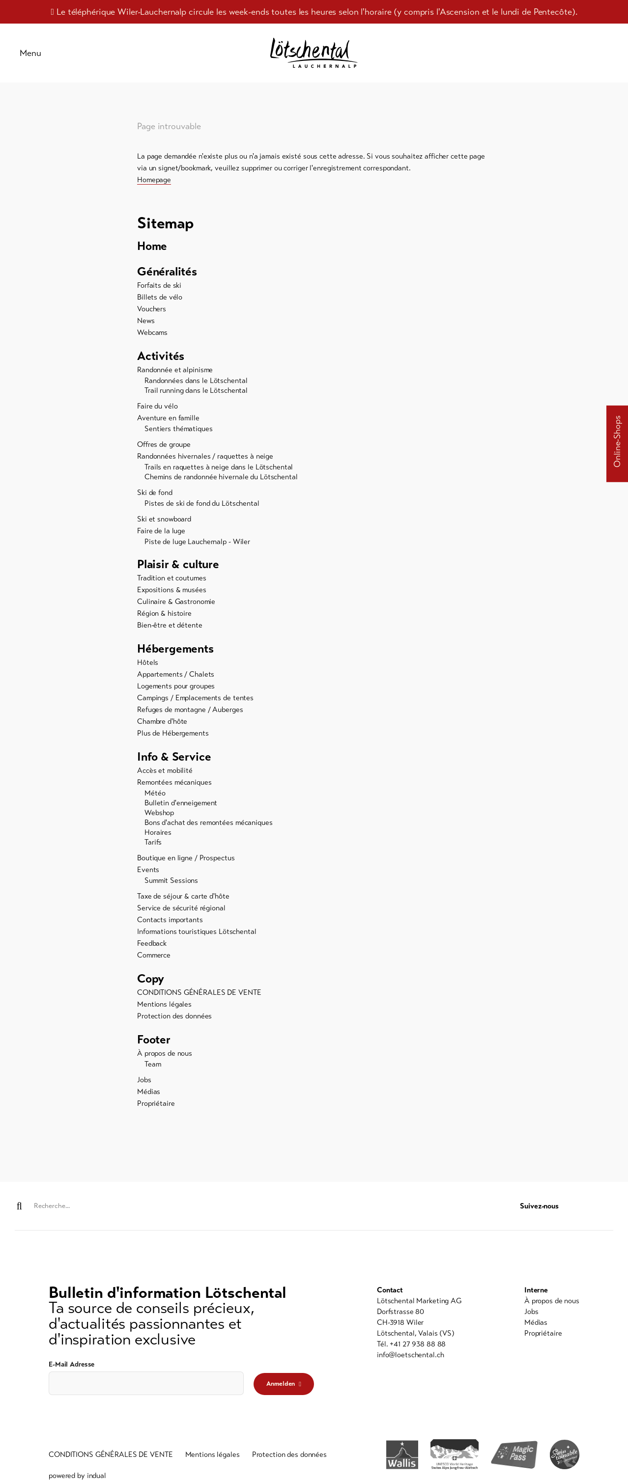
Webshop (159, 812)
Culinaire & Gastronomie (176, 601)
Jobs (144, 1079)
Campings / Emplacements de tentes (195, 697)
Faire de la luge (161, 530)
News (146, 320)
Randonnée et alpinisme (175, 369)
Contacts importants (170, 919)
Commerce (154, 955)
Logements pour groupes (176, 686)
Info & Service (174, 756)
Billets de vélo (159, 297)
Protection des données (174, 1016)
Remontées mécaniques (174, 782)
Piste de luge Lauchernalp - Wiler (197, 541)
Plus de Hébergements (173, 733)
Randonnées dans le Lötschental (195, 380)
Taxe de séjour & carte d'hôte (183, 896)
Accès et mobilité (165, 770)
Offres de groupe (164, 444)
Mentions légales (164, 1004)
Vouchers (151, 308)
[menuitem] (314, 246)
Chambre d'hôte (162, 721)
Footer (154, 1039)
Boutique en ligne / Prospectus (185, 857)
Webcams (152, 332)
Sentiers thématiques (178, 428)
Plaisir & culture (178, 564)
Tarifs (153, 842)
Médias (148, 1091)
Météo (154, 793)
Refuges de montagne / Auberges (190, 709)
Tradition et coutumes (171, 578)
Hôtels (147, 662)
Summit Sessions (171, 880)
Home (152, 246)
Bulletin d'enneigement (180, 802)
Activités (160, 356)
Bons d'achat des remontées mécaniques (208, 822)
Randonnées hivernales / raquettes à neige (205, 456)
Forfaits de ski (159, 285)
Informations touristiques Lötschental (197, 931)
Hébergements (175, 648)
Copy (150, 978)
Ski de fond (154, 492)
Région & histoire (164, 613)
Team (152, 1064)
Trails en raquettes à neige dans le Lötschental (218, 467)
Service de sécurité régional (181, 908)
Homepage (154, 179)
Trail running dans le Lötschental (196, 390)
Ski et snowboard (164, 519)
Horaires (157, 832)
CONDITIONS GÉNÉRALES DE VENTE (199, 992)
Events (148, 869)
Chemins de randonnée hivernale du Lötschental (221, 476)
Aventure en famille (168, 417)
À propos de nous (164, 1053)
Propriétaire (156, 1103)
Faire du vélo (157, 406)
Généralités (167, 271)
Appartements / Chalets (175, 674)
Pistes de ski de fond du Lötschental (201, 503)
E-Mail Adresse (71, 1364)
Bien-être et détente (169, 625)
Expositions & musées (171, 589)
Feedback (152, 943)
